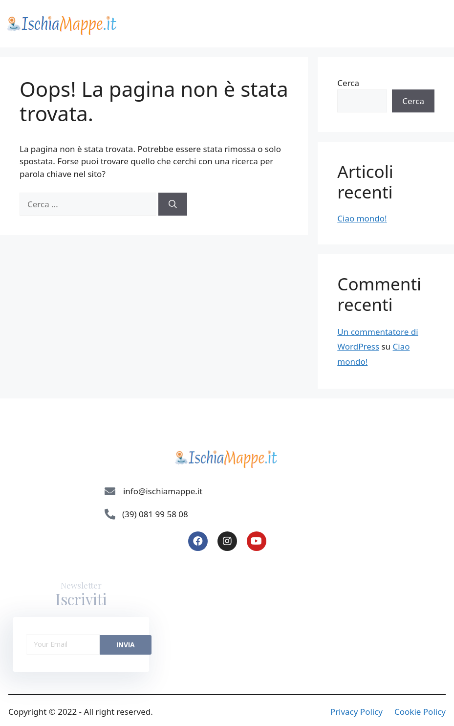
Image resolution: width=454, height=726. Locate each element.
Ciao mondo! (362, 218)
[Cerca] (172, 204)
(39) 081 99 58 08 (155, 514)
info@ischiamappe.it (162, 491)
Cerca (348, 82)
